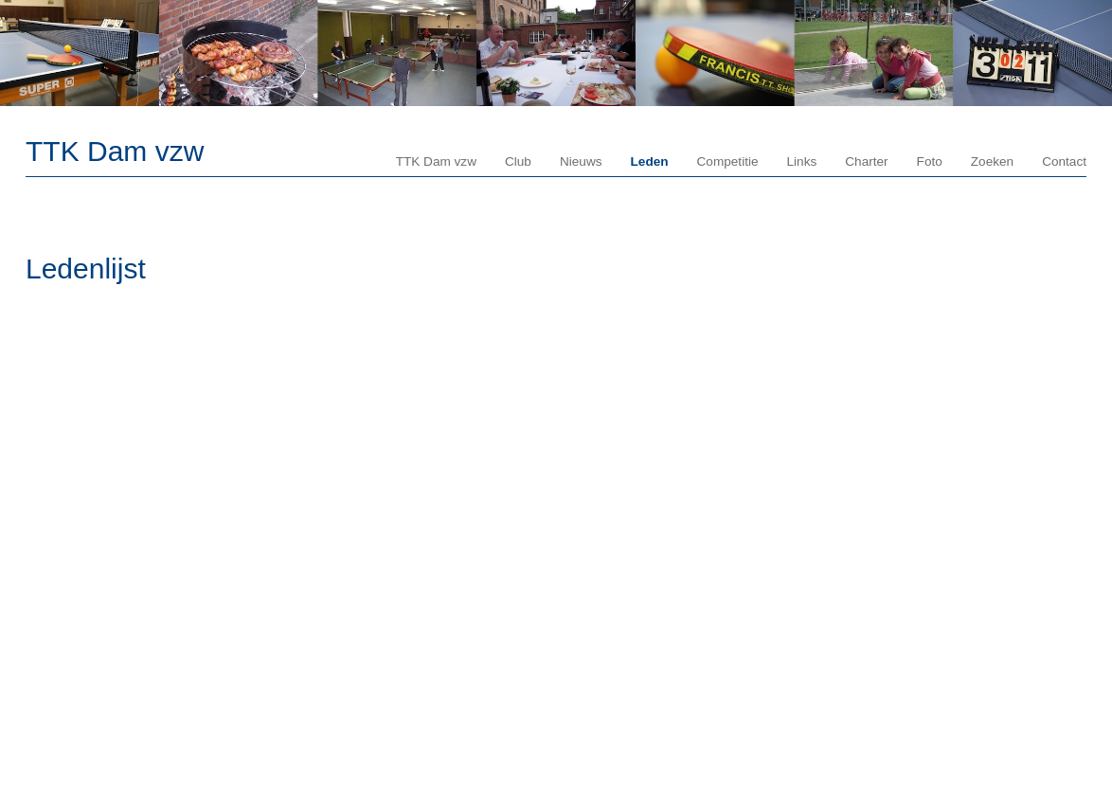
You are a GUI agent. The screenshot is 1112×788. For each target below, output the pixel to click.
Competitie (728, 161)
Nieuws (581, 161)
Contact (1064, 161)
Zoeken (992, 161)
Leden (650, 161)
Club (518, 161)
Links (802, 161)
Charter (866, 161)
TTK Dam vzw (115, 151)
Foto (929, 161)
